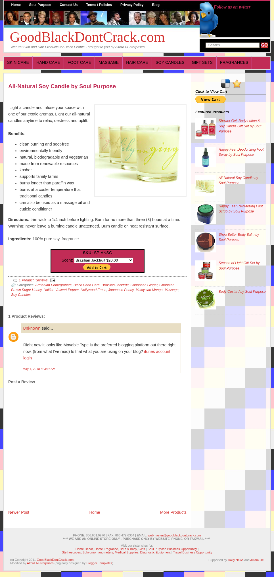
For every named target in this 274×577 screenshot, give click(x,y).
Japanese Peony (121, 290)
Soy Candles (170, 62)
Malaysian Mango (148, 290)
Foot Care (79, 62)
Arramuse (257, 560)
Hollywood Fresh (93, 290)
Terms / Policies (99, 5)
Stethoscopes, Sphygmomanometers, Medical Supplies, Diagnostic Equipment (116, 552)
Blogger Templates (99, 563)
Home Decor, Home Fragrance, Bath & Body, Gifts (110, 549)
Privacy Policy (131, 5)
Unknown (32, 328)
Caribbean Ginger (143, 285)
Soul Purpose (40, 5)
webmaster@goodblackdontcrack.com (174, 535)
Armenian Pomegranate (53, 285)
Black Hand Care (87, 285)
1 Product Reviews (33, 280)
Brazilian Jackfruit (115, 285)
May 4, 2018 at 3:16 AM (39, 368)
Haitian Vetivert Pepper (61, 290)
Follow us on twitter (232, 7)
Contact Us (69, 5)
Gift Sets (202, 62)
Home (16, 5)
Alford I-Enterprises (40, 563)
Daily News (235, 560)
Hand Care (48, 62)
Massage (109, 62)
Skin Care (18, 62)
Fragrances (234, 62)
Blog (156, 5)
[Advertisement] (218, 405)
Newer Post (18, 512)
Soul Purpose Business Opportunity (172, 549)
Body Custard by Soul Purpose (242, 292)
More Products (173, 512)
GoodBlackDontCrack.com (87, 37)
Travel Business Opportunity (192, 552)
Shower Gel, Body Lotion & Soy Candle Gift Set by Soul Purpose (240, 126)
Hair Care (137, 62)
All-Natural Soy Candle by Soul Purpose (62, 86)
